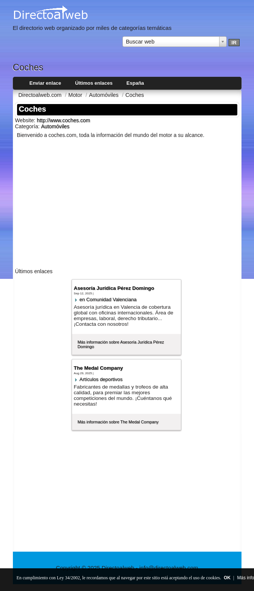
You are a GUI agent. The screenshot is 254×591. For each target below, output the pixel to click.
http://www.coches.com (63, 120)
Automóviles (55, 126)
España (135, 83)
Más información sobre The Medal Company (118, 422)
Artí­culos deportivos (101, 379)
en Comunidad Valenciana (108, 299)
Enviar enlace (45, 83)
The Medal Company (98, 368)
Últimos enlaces (94, 83)
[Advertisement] (127, 205)
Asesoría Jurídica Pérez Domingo (114, 288)
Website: (26, 120)
